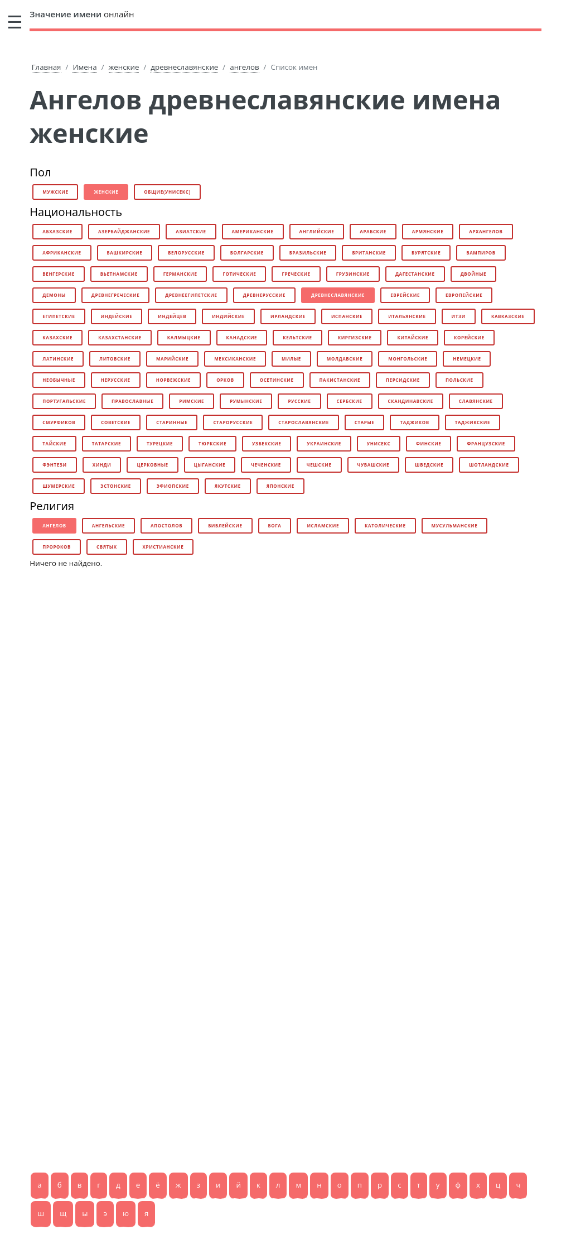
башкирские (125, 252)
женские (124, 67)
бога (275, 525)
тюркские (212, 443)
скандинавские (410, 401)
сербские (349, 401)
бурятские (426, 252)
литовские (114, 359)
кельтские (297, 337)
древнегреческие (115, 295)
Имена (84, 67)
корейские (469, 337)
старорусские (233, 422)
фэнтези (54, 465)
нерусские (115, 380)
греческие (296, 274)
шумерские (58, 486)
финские (428, 443)
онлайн (82, 14)
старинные (171, 422)
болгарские (247, 252)
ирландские (288, 316)
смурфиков (58, 422)
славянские (476, 401)
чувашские (373, 465)
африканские (61, 252)
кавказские (508, 316)
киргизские (355, 337)
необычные (58, 380)
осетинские (277, 380)
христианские (163, 547)
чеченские (266, 465)
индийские (228, 316)
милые (291, 359)
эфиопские (173, 486)
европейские (464, 295)
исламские (323, 525)
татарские (106, 443)
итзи (459, 316)
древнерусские (264, 295)
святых (106, 547)
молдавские (344, 359)
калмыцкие (184, 337)
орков (225, 380)
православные (132, 401)
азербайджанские (124, 231)
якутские (228, 486)
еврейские (405, 295)
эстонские (115, 486)
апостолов (166, 525)
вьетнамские (119, 274)
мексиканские (235, 359)
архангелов (485, 231)
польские (459, 380)
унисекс (378, 443)
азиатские (191, 231)
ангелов (244, 67)
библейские (225, 525)
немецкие (467, 359)
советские (115, 422)
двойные (474, 274)
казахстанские (120, 337)
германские (180, 274)
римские (191, 401)
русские (299, 401)
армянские (427, 231)
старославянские (303, 422)
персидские (403, 380)
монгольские (407, 359)
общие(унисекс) (167, 192)
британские (369, 252)
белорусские (186, 252)
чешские (319, 465)
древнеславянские (184, 67)
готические (239, 274)
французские (486, 443)
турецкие (160, 443)
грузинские (353, 274)
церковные (152, 465)
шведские (429, 465)
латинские (58, 359)
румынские (246, 401)
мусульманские (455, 525)
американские (253, 231)
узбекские (266, 443)
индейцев (172, 316)
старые (365, 422)
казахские (57, 337)
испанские (346, 316)
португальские (64, 401)
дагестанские (415, 274)
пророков (56, 547)
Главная (46, 67)
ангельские (108, 525)
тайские (54, 443)
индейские (117, 316)
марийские (172, 359)
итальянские (406, 316)
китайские (412, 337)
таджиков (414, 422)
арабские (373, 231)
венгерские (58, 274)
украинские (324, 443)
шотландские (489, 465)
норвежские (173, 380)
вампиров (481, 252)
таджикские (472, 422)
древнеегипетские (191, 295)
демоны (53, 295)
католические (385, 525)
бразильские (308, 252)
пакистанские (340, 380)
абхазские (57, 231)
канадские (242, 337)
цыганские (210, 465)
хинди (102, 465)
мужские (55, 192)
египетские (58, 316)
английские (317, 231)
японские (280, 486)
